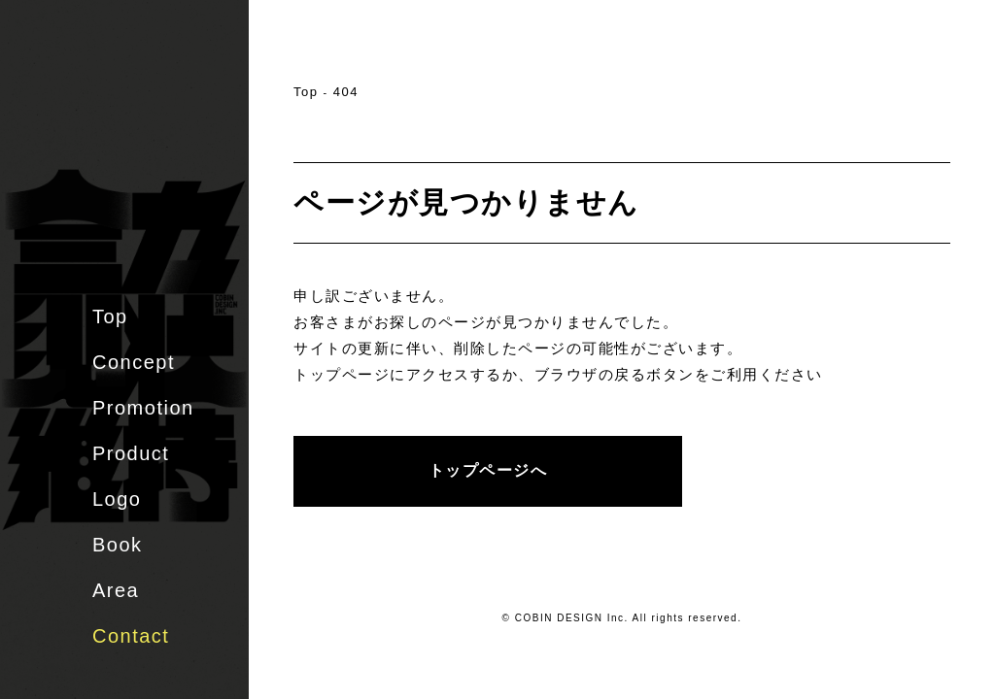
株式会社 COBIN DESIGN (136, 92)
